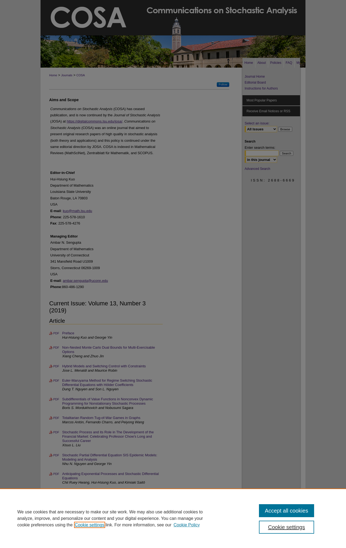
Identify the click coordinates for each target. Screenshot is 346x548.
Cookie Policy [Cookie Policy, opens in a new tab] (187, 525)
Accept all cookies (286, 511)
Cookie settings (89, 525)
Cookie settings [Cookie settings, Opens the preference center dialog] (286, 527)
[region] (173, 518)
